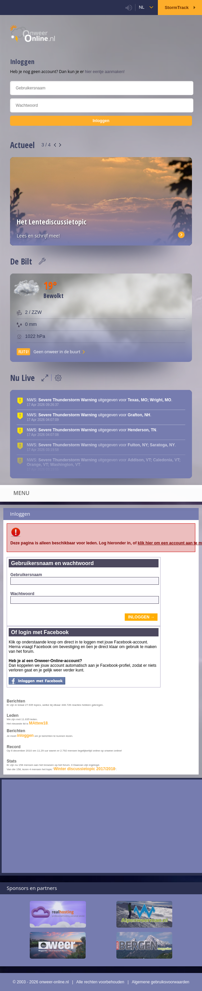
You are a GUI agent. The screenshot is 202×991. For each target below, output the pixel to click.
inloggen (25, 735)
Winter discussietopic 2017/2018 (84, 769)
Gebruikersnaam (84, 578)
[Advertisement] (102, 826)
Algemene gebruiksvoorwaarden (160, 982)
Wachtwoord (84, 597)
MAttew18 (38, 723)
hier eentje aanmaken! (105, 71)
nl (141, 7)
